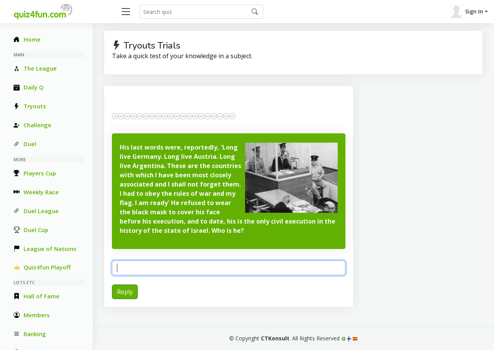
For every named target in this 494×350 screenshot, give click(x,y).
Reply (125, 292)
